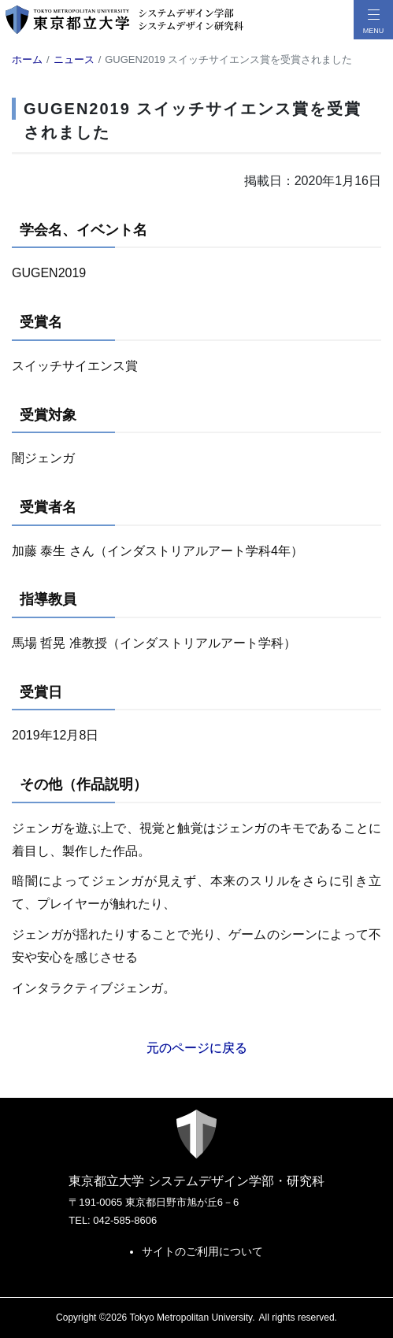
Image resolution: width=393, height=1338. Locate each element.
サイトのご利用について (202, 1251)
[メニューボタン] (373, 19)
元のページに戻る (196, 1047)
